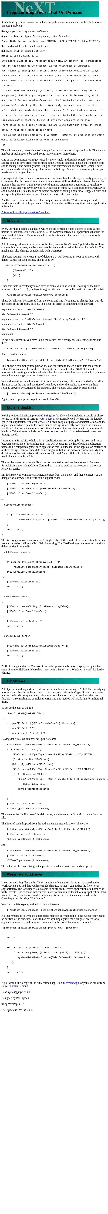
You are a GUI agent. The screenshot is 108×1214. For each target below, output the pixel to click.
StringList (49, 435)
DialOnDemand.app (67, 1039)
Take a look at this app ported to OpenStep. (25, 225)
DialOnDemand (19, 1043)
